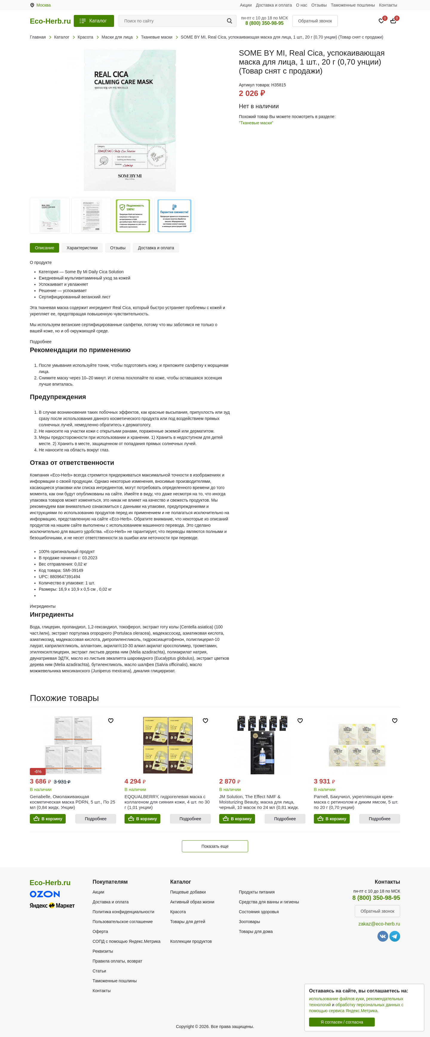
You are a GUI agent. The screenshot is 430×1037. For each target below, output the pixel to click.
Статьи (99, 971)
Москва (43, 5)
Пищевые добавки (188, 892)
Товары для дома (256, 931)
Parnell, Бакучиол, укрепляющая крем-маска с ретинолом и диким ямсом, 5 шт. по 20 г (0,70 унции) (356, 802)
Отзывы (319, 5)
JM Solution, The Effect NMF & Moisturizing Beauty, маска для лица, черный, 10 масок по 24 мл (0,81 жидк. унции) (259, 804)
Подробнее (96, 818)
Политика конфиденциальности (123, 911)
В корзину (52, 818)
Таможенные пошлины (353, 5)
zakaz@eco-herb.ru (379, 923)
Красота (178, 911)
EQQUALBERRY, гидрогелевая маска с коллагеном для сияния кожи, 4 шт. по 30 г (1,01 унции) (167, 802)
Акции (246, 5)
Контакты (388, 5)
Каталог (98, 20)
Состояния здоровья (259, 911)
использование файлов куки (336, 998)
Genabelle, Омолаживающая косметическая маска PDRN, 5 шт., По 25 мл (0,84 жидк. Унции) (72, 802)
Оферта (100, 931)
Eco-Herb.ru (50, 21)
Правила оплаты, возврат (117, 961)
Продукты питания (257, 892)
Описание (44, 247)
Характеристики (82, 247)
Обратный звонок (315, 21)
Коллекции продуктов (191, 941)
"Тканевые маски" (256, 122)
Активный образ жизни (192, 901)
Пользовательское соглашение (123, 921)
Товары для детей (187, 921)
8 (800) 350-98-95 (264, 23)
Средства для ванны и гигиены (269, 901)
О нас (301, 5)
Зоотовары (249, 921)
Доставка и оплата (274, 5)
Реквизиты (103, 951)
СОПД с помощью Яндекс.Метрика (126, 941)
